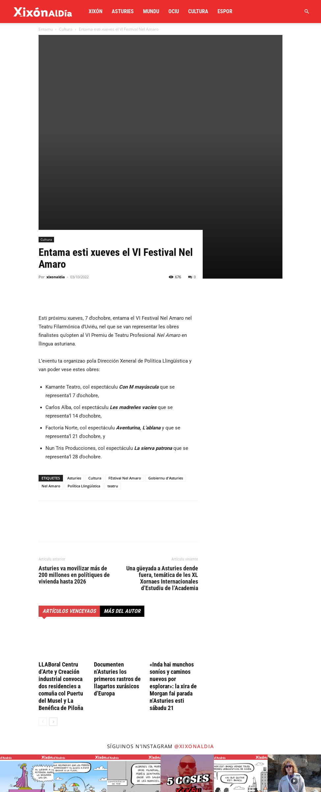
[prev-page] (43, 600)
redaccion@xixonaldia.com (66, 731)
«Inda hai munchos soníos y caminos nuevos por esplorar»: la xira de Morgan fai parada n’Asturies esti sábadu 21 (173, 564)
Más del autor (122, 489)
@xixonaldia (194, 624)
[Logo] (43, 11)
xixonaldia (55, 154)
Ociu (173, 11)
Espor (225, 11)
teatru (112, 364)
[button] (306, 12)
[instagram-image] (26, 659)
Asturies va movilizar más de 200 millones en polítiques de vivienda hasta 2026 (74, 453)
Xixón (95, 11)
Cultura (198, 11)
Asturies (123, 11)
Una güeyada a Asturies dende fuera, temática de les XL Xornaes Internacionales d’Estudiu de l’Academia (162, 456)
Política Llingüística (84, 364)
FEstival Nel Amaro (124, 356)
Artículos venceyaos (69, 489)
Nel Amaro (51, 364)
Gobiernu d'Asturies (165, 356)
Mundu (151, 11)
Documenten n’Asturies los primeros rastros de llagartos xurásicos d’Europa (117, 557)
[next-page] (53, 600)
